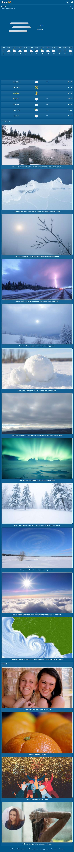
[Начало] (6, 3)
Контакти (54, 849)
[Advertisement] (37, 68)
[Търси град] (72, 2)
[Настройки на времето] (68, 2)
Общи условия (21, 849)
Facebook (12, 849)
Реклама (61, 849)
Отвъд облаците (7, 121)
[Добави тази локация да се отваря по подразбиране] (71, 7)
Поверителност (33, 849)
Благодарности (44, 849)
